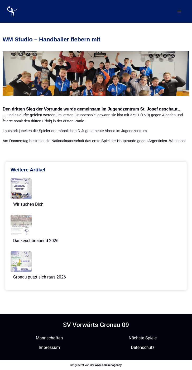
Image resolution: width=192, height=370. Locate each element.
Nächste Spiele (143, 337)
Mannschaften (49, 337)
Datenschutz (142, 347)
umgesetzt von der (96, 365)
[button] (179, 11)
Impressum (49, 347)
